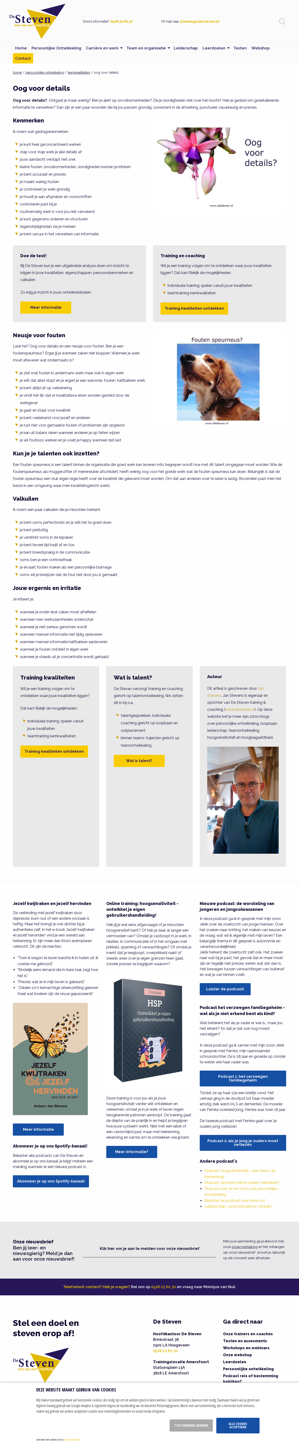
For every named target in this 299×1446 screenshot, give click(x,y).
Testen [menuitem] (240, 48)
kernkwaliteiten (79, 72)
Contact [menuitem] (23, 58)
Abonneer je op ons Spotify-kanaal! (51, 1181)
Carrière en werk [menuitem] (102, 48)
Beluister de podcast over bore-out (234, 1200)
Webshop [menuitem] (260, 48)
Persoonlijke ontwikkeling (248, 1369)
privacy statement (72, 1439)
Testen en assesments (245, 1341)
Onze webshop (237, 1355)
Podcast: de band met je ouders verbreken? (241, 1182)
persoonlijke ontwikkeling (44, 72)
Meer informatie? (131, 1152)
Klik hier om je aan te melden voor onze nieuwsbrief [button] (149, 1248)
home (17, 72)
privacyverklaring (244, 1247)
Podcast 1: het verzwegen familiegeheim (243, 1078)
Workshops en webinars (246, 1348)
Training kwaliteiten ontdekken (194, 308)
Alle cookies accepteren (238, 1425)
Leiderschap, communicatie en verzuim (238, 1206)
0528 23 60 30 (121, 21)
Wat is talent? (139, 761)
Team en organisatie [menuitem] (146, 48)
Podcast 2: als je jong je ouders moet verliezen (242, 1143)
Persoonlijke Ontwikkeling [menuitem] (56, 48)
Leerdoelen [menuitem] (214, 48)
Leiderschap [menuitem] (186, 48)
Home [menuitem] (21, 48)
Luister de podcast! (225, 989)
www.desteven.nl (240, 709)
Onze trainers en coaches (248, 1334)
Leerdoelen (234, 1362)
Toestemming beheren (191, 1425)
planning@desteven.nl (199, 21)
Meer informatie (45, 307)
